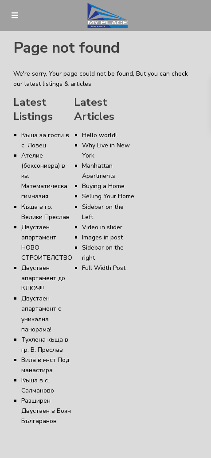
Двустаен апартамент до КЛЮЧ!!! (43, 278)
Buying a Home (103, 186)
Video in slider (102, 227)
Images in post (102, 237)
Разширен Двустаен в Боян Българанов (46, 410)
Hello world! (99, 135)
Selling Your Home (108, 196)
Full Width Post (103, 268)
